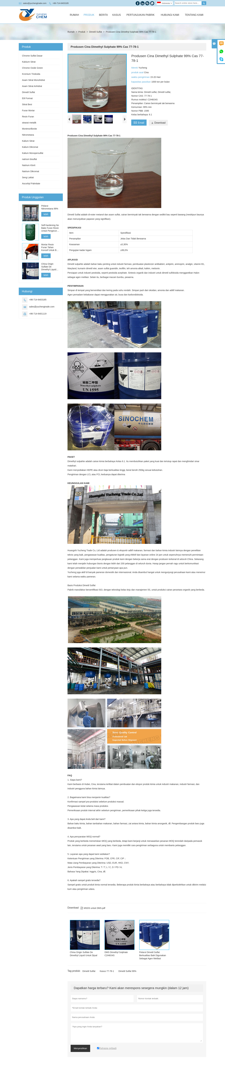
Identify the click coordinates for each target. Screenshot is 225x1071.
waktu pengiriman (140, 77)
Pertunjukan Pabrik (140, 15)
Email (139, 122)
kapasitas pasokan (141, 81)
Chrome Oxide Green (32, 68)
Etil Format (27, 98)
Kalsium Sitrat (28, 62)
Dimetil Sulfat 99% (127, 971)
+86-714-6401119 (37, 313)
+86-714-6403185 (60, 3)
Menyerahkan (80, 1048)
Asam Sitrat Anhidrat (32, 86)
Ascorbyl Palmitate (31, 183)
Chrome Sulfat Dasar (32, 55)
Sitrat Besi (27, 104)
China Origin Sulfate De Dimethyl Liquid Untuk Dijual (48, 267)
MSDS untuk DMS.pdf (92, 908)
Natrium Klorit (28, 165)
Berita (103, 15)
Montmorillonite (29, 128)
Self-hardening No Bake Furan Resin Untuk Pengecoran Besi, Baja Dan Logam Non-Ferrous (50, 228)
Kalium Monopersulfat (32, 153)
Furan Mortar (28, 110)
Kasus (116, 15)
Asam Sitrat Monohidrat (33, 80)
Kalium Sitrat (28, 141)
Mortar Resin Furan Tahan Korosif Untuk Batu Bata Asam (50, 247)
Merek (134, 67)
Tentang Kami (194, 15)
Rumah (74, 15)
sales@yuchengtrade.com (35, 3)
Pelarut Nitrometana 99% (49, 207)
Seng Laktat (28, 177)
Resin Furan (28, 116)
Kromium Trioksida (31, 74)
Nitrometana (28, 135)
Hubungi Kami (170, 15)
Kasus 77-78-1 (107, 971)
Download (158, 122)
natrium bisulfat (29, 159)
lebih (46, 214)
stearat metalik (29, 122)
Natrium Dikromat (30, 171)
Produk (89, 15)
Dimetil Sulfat (95, 32)
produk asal (137, 72)
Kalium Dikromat (30, 147)
